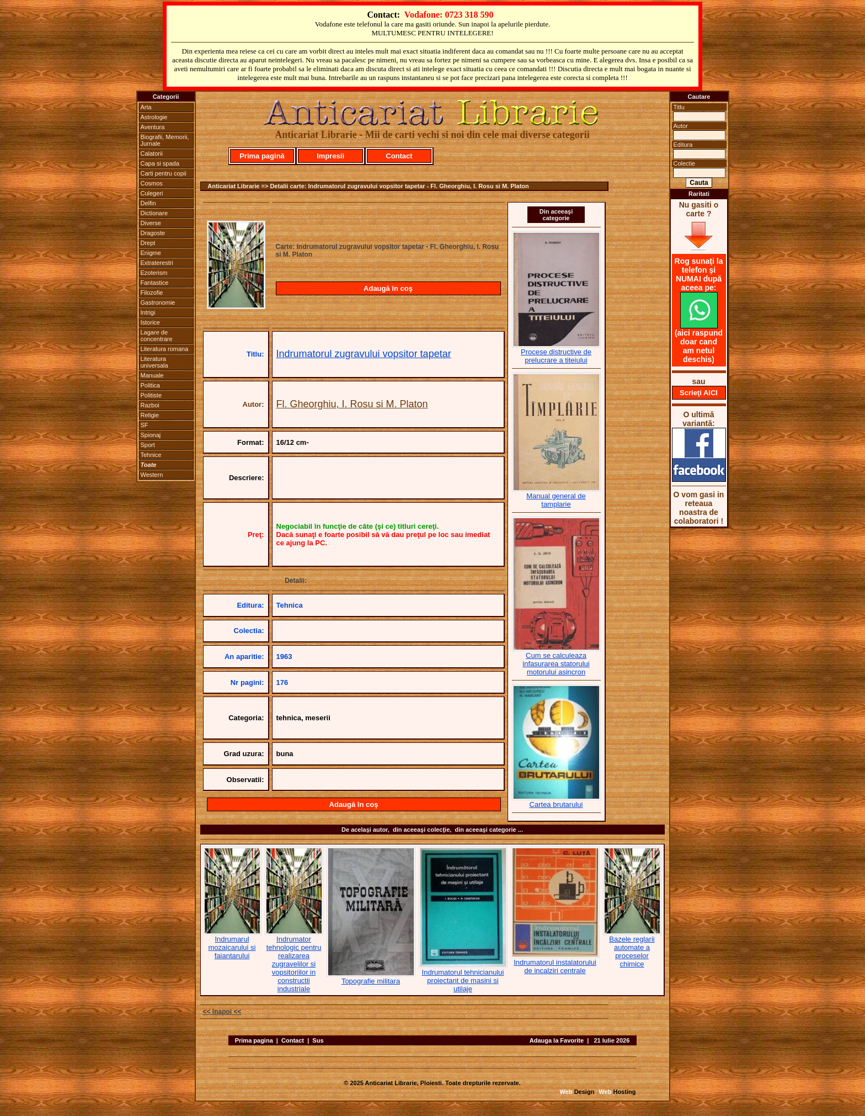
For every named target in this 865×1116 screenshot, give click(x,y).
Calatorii (152, 153)
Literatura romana (165, 349)
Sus (317, 1040)
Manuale (152, 375)
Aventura (153, 127)
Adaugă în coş (388, 288)
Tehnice (151, 454)
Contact (399, 156)
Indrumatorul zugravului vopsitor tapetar (363, 353)
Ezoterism (154, 272)
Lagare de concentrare (157, 335)
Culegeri (152, 193)
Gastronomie (158, 302)
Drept (148, 243)
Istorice (150, 322)
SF (144, 425)
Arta (146, 107)
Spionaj (151, 435)
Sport (148, 445)
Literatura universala (154, 362)
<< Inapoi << (222, 1012)
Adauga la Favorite (557, 1040)
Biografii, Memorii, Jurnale (165, 140)
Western (152, 474)
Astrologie (154, 117)
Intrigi (148, 312)
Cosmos (152, 183)
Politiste (151, 395)
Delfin (148, 203)
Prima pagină (262, 156)
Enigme (151, 252)
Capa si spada (160, 163)
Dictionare (154, 213)
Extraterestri (157, 262)
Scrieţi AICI (699, 393)
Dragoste (153, 233)
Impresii (330, 156)
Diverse (151, 223)
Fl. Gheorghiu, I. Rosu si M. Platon (352, 404)
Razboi (150, 405)
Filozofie (152, 292)
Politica (150, 385)
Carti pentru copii (163, 173)
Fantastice (155, 282)
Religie (150, 415)
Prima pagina (254, 1040)
